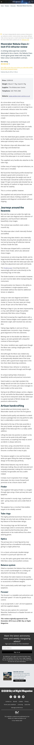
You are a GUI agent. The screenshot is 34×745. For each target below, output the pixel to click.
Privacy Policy (28, 660)
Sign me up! (17, 652)
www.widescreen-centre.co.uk (19, 96)
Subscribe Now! (19, 680)
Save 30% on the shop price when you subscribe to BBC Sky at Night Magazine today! (17, 68)
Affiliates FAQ (25, 40)
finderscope (8, 268)
